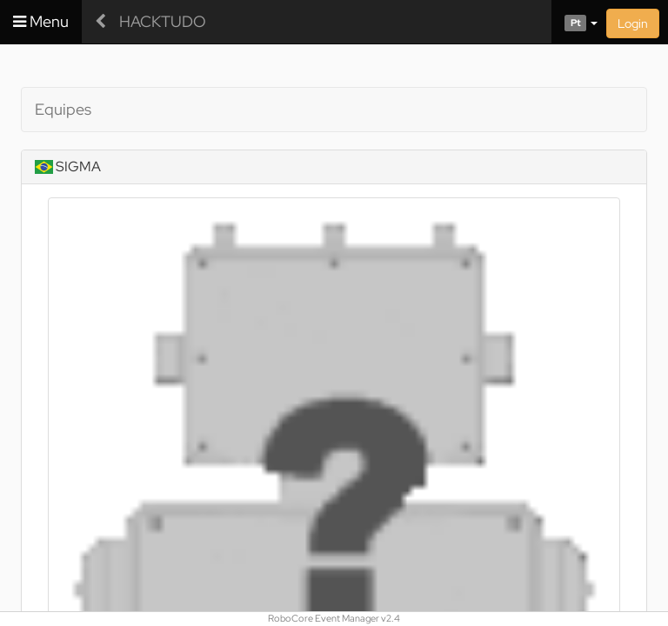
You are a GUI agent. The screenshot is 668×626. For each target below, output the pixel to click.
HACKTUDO (162, 21)
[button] (574, 21)
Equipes (63, 109)
